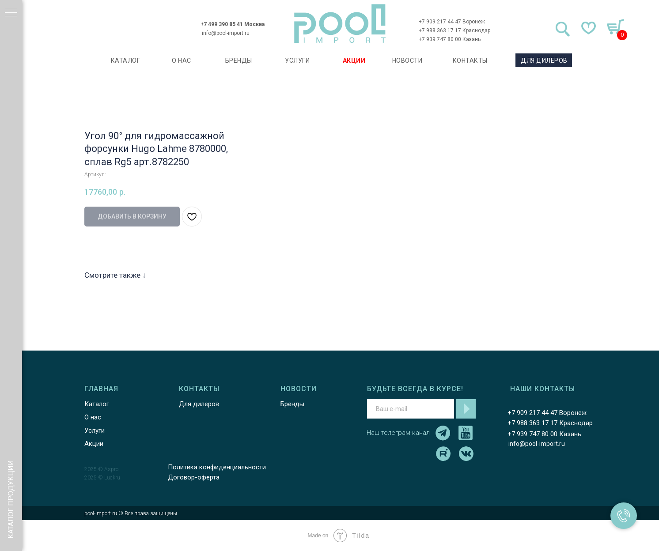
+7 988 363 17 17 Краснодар (454, 30)
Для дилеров (199, 404)
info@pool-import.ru (226, 33)
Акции (93, 444)
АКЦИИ (354, 60)
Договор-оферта (194, 477)
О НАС (181, 60)
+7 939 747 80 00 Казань (450, 39)
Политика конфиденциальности (217, 467)
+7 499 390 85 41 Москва (233, 24)
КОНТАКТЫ (470, 60)
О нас (92, 417)
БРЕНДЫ (238, 60)
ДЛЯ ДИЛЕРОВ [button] (544, 60)
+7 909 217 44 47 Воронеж (452, 22)
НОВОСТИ (407, 60)
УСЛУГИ (297, 60)
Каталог (96, 404)
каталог (125, 60)
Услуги (94, 430)
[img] (340, 23)
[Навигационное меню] (11, 13)
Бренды (292, 404)
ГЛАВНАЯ (101, 389)
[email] (410, 409)
